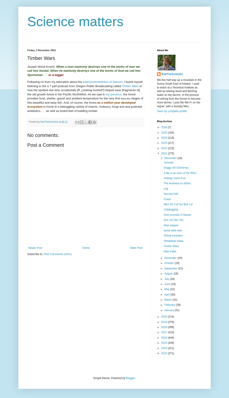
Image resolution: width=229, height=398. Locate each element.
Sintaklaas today (173, 241)
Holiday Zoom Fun (175, 178)
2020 (164, 316)
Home (86, 247)
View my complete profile (172, 111)
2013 (164, 353)
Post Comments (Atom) (58, 254)
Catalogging (171, 209)
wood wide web (173, 230)
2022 (164, 148)
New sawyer (171, 225)
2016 (164, 337)
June (167, 284)
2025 (164, 132)
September (171, 268)
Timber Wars (130, 86)
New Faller (170, 251)
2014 (164, 348)
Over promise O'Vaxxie (177, 214)
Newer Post (35, 247)
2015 (164, 342)
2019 (164, 322)
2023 (164, 143)
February (170, 304)
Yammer (169, 162)
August (169, 273)
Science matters (75, 21)
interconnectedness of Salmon (103, 82)
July (167, 279)
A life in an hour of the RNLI (180, 173)
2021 (164, 153)
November (171, 258)
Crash (167, 199)
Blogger (130, 378)
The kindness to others (177, 183)
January (169, 310)
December (171, 158)
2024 (164, 137)
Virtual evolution (173, 235)
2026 (164, 127)
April (167, 294)
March (168, 299)
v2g (166, 188)
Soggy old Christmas (176, 167)
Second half (171, 193)
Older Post (136, 247)
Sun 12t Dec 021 (174, 220)
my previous (114, 94)
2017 (164, 332)
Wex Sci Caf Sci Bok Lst (178, 204)
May (167, 289)
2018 (164, 327)
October (169, 263)
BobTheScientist (172, 74)
